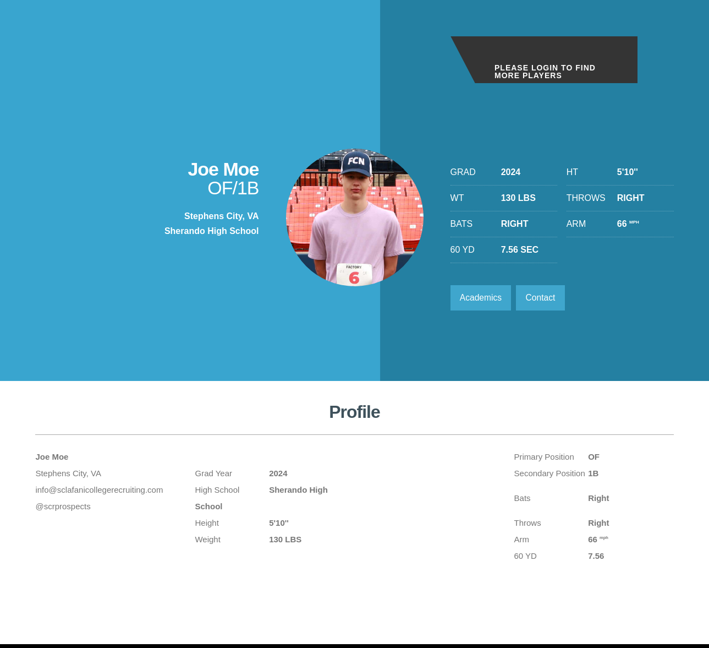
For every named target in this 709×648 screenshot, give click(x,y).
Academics (481, 298)
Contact (543, 298)
